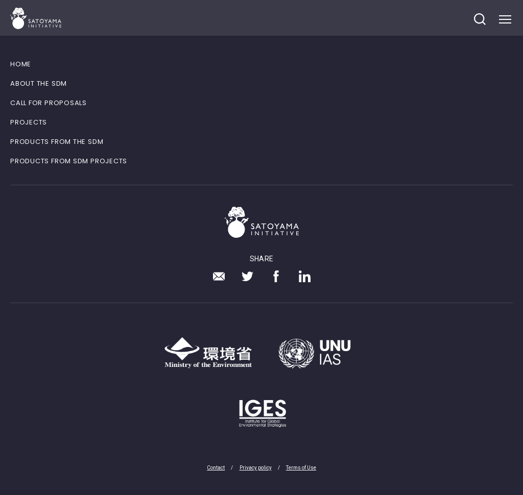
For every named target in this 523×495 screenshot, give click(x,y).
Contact (216, 468)
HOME (20, 64)
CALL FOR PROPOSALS (48, 103)
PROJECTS (28, 122)
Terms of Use (301, 468)
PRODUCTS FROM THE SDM (56, 141)
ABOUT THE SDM (38, 83)
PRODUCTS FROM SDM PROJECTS (68, 161)
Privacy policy (256, 468)
